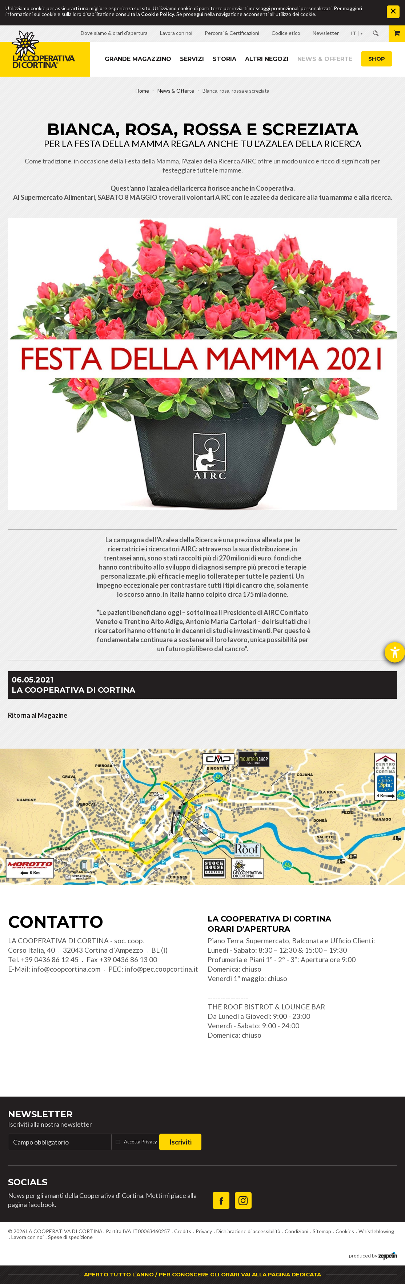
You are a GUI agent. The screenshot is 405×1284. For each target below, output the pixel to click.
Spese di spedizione (70, 1237)
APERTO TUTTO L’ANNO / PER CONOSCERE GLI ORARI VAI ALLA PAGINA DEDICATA (202, 1274)
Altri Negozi (267, 59)
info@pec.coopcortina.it (161, 969)
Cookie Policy (157, 14)
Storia (224, 59)
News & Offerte (324, 59)
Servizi (192, 59)
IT (353, 33)
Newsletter (40, 1114)
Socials (27, 1182)
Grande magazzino (138, 59)
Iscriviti (180, 1142)
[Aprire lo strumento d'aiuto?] (395, 652)
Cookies (345, 1231)
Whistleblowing (376, 1231)
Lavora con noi (27, 1237)
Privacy (204, 1231)
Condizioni (296, 1231)
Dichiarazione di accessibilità (248, 1231)
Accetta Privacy (140, 1142)
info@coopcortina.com (66, 969)
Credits (182, 1231)
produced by (373, 1255)
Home (142, 91)
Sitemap (322, 1231)
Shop (376, 58)
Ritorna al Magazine (37, 715)
